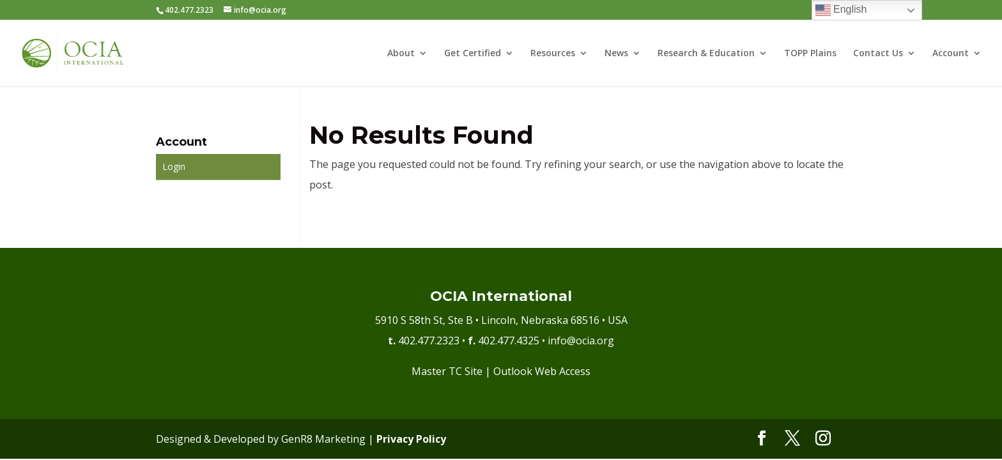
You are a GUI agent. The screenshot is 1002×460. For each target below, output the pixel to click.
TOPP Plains (810, 54)
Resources (552, 54)
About (401, 54)
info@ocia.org (581, 341)
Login (173, 166)
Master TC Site (447, 371)
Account (950, 54)
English (841, 10)
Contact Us (878, 54)
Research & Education (706, 54)
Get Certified (472, 54)
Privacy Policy (411, 439)
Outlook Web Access (541, 371)
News (616, 54)
